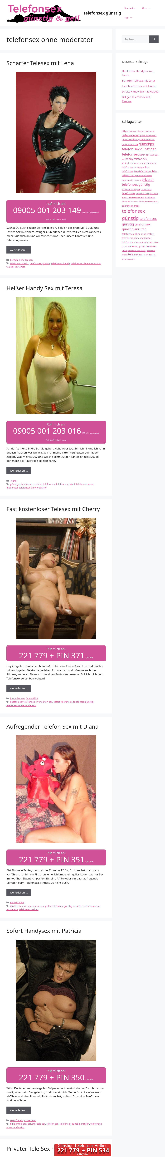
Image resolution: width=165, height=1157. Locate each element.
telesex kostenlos (15, 266)
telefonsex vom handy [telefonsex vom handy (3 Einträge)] (137, 250)
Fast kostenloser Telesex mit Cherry (53, 508)
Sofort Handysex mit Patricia (44, 930)
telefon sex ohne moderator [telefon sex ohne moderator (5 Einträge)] (136, 237)
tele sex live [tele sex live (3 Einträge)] (144, 255)
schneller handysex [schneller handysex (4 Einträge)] (131, 189)
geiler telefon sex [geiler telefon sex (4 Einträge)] (148, 135)
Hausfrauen (16, 1119)
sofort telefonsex (62, 701)
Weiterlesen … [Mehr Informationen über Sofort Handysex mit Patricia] (19, 1109)
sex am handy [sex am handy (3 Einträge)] (146, 189)
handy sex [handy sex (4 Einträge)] (144, 154)
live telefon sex (44, 701)
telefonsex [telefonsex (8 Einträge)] (128, 193)
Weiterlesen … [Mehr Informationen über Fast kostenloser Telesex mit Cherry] (19, 687)
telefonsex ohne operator (33, 487)
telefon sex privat (65, 483)
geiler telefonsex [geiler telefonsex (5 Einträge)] (131, 135)
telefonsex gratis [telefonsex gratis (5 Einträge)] (131, 205)
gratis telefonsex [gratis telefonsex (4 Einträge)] (130, 139)
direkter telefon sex (20, 905)
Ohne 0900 (32, 697)
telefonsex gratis (42, 905)
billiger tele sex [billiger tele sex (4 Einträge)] (129, 131)
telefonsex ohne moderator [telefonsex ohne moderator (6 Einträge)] (138, 233)
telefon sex (52, 1122)
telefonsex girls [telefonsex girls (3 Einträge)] (151, 202)
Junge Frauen (17, 697)
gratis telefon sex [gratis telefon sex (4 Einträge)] (146, 139)
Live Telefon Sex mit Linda (138, 86)
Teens (13, 480)
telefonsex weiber (28, 908)
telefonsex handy (60, 263)
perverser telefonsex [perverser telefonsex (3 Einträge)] (143, 176)
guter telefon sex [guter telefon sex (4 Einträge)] (130, 144)
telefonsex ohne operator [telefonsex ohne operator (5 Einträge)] (135, 242)
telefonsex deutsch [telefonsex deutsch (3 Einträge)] (136, 198)
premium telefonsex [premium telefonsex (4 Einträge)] (131, 180)
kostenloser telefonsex (22, 701)
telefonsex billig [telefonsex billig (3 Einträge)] (142, 193)
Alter (148, 8)
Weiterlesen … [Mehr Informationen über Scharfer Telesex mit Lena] (19, 249)
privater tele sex (36, 1122)
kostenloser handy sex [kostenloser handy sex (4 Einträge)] (132, 163)
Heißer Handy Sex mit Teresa (44, 288)
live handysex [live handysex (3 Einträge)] (139, 167)
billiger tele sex (18, 1122)
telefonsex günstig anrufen (66, 905)
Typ (130, 18)
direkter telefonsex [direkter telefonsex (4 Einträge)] (146, 131)
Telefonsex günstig (102, 13)
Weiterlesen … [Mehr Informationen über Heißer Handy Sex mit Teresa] (19, 470)
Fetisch (14, 259)
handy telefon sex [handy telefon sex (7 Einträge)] (136, 159)
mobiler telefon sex (44, 483)
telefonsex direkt (19, 263)
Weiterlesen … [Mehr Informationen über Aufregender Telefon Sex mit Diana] (19, 891)
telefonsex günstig (40, 263)
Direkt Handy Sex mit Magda (140, 91)
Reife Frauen (26, 259)
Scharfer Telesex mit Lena (40, 63)
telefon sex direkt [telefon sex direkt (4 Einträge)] (136, 201)
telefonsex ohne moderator (85, 263)
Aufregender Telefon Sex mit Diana (52, 726)
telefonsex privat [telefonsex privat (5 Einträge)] (136, 246)
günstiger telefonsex (21, 483)
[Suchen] (154, 39)
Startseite (129, 8)
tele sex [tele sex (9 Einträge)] (133, 254)
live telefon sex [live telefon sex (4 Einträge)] (141, 171)
